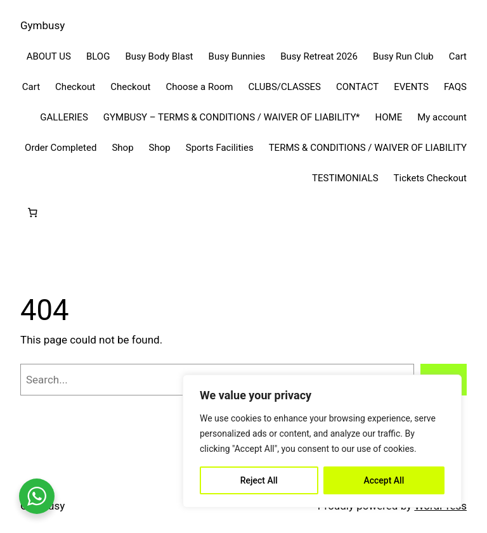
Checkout (75, 87)
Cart (458, 56)
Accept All (383, 480)
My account (442, 117)
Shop (122, 147)
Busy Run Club (403, 56)
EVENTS (411, 87)
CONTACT (357, 87)
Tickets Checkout (430, 178)
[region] (322, 441)
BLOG (98, 56)
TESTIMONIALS (345, 178)
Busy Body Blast (159, 56)
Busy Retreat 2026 (319, 56)
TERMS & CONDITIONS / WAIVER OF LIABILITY (368, 147)
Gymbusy (42, 25)
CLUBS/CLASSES (284, 87)
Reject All (259, 480)
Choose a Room (199, 87)
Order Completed (60, 147)
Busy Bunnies (237, 56)
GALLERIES (64, 117)
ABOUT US (49, 56)
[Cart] (32, 213)
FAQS (455, 87)
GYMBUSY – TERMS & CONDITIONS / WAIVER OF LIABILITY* (231, 117)
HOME (389, 117)
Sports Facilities (220, 147)
